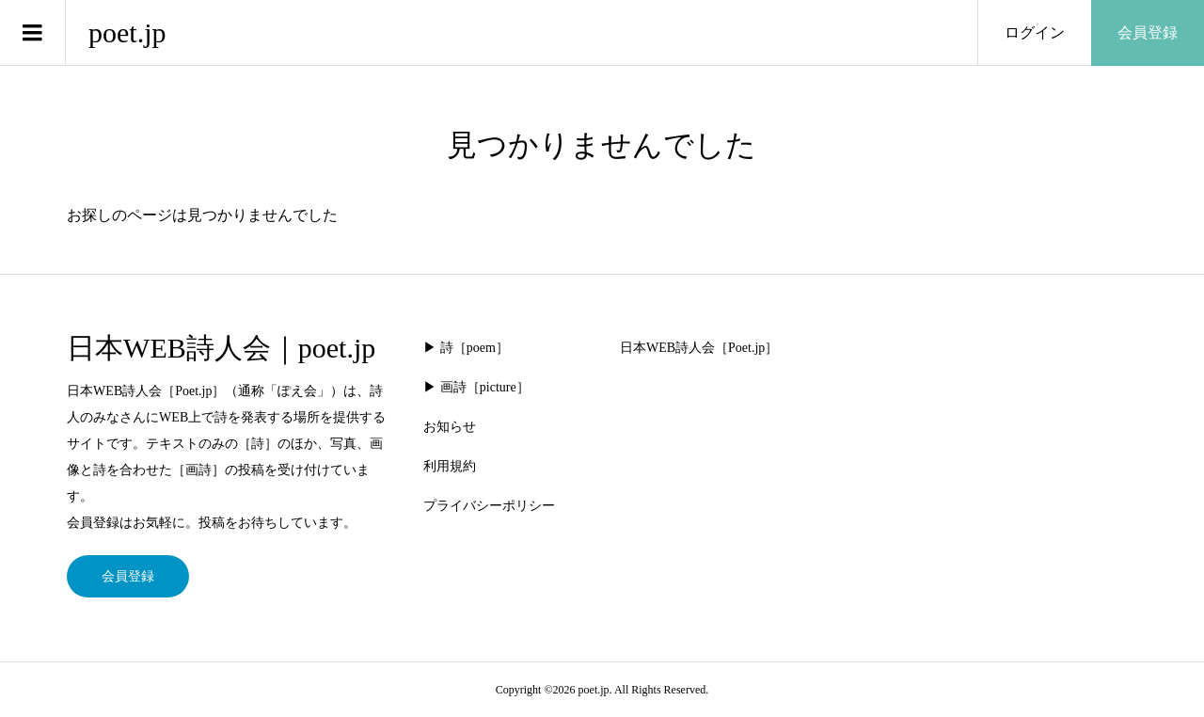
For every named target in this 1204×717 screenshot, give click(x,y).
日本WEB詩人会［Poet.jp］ (699, 348)
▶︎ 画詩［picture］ (476, 387)
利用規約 (449, 466)
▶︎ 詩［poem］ (466, 348)
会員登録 (1147, 32)
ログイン (1035, 32)
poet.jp (127, 32)
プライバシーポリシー (489, 506)
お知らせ (449, 427)
